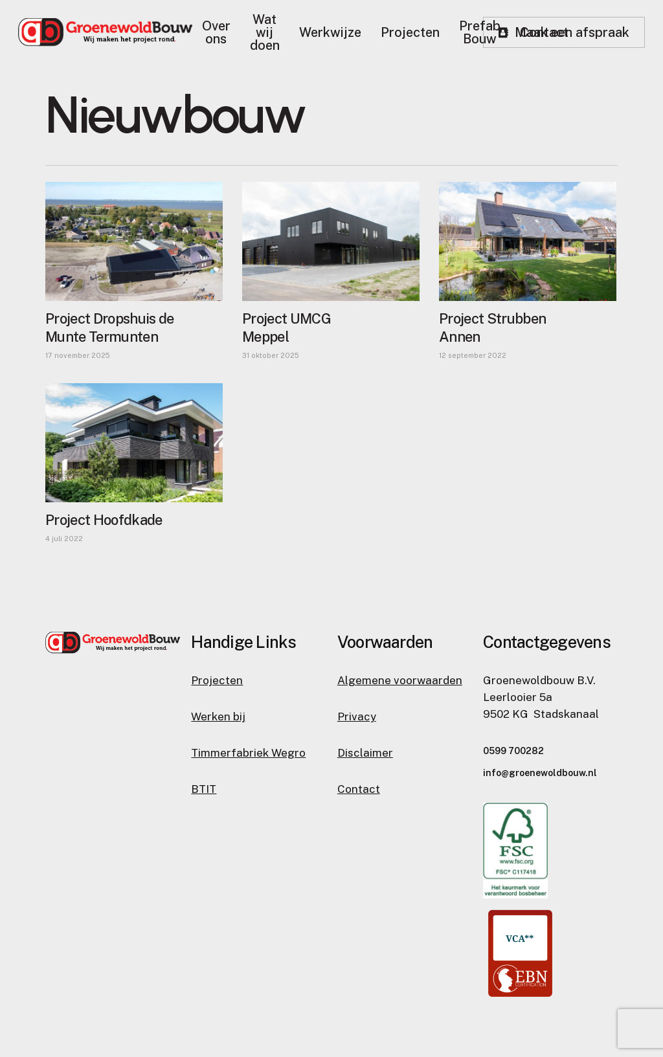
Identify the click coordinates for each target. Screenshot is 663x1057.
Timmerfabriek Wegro (248, 752)
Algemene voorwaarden (399, 680)
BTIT (203, 789)
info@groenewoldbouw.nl (540, 773)
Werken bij (218, 716)
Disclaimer (365, 752)
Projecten (217, 680)
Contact (358, 789)
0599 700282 (513, 751)
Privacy (356, 716)
